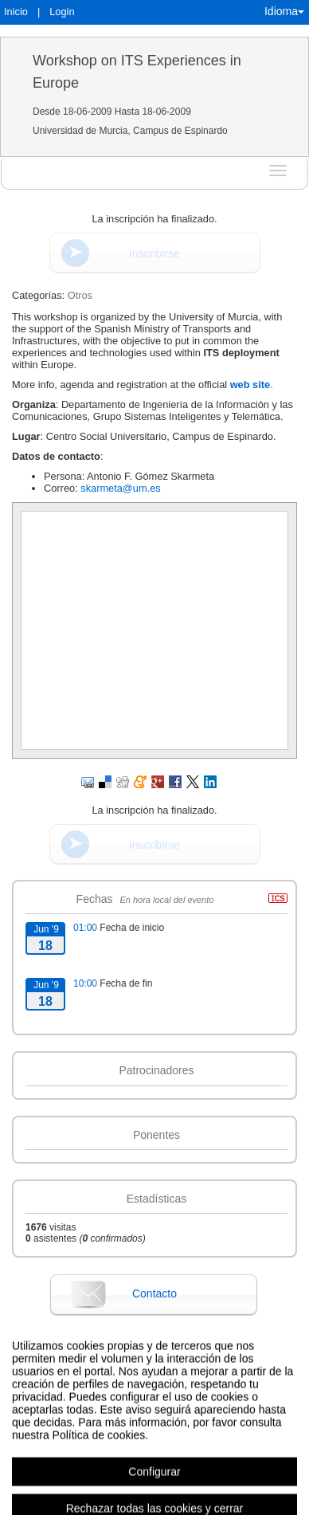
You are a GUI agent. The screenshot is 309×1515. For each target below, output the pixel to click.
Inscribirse (154, 253)
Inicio (16, 12)
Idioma (284, 11)
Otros (80, 295)
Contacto (154, 1293)
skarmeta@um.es (120, 488)
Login (61, 12)
